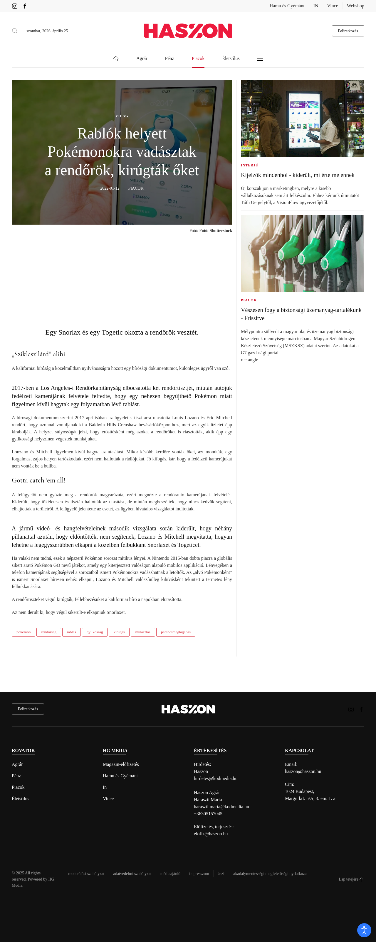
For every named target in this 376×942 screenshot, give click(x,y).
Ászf (221, 873)
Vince (332, 5)
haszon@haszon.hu (303, 771)
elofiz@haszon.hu (211, 833)
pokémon (23, 632)
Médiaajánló (170, 873)
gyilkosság (95, 632)
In (105, 787)
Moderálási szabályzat (86, 873)
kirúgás (119, 632)
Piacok (18, 787)
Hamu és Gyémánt (287, 5)
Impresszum (199, 873)
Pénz (16, 775)
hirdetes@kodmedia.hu (215, 778)
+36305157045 (208, 813)
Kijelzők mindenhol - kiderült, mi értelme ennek (298, 175)
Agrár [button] (141, 58)
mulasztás (142, 632)
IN (315, 5)
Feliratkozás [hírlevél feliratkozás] (28, 709)
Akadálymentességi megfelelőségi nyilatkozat (270, 873)
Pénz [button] (169, 58)
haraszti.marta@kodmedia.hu (221, 806)
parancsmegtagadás (176, 632)
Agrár (17, 764)
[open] (364, 930)
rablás (71, 632)
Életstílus (20, 798)
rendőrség (48, 632)
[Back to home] (188, 31)
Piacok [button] (198, 58)
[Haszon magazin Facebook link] (25, 5)
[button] (15, 31)
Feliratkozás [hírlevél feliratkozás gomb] (348, 31)
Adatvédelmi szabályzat (132, 873)
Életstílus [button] (231, 58)
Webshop (355, 5)
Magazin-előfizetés (121, 764)
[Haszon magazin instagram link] (15, 5)
